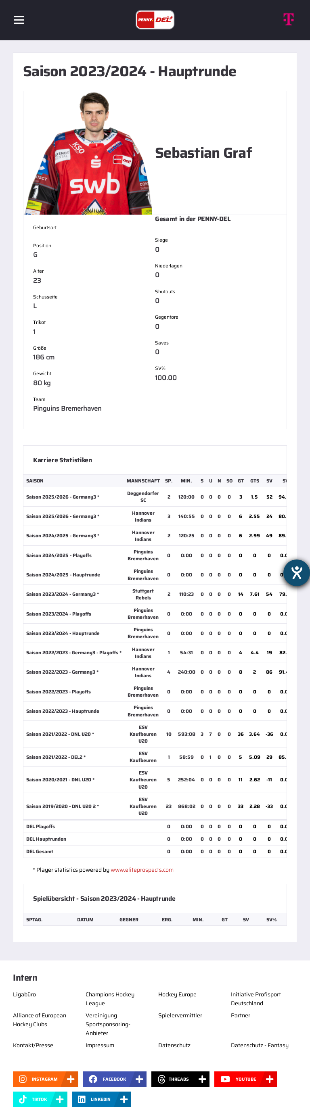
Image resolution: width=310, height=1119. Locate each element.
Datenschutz (174, 1045)
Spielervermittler (180, 1015)
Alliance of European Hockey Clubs (39, 1020)
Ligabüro (24, 994)
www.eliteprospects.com (142, 869)
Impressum (100, 1045)
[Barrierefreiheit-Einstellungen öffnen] (296, 573)
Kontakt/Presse (33, 1045)
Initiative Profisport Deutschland (256, 999)
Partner (240, 1015)
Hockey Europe (177, 994)
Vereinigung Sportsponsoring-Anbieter (108, 1024)
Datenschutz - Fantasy (260, 1045)
